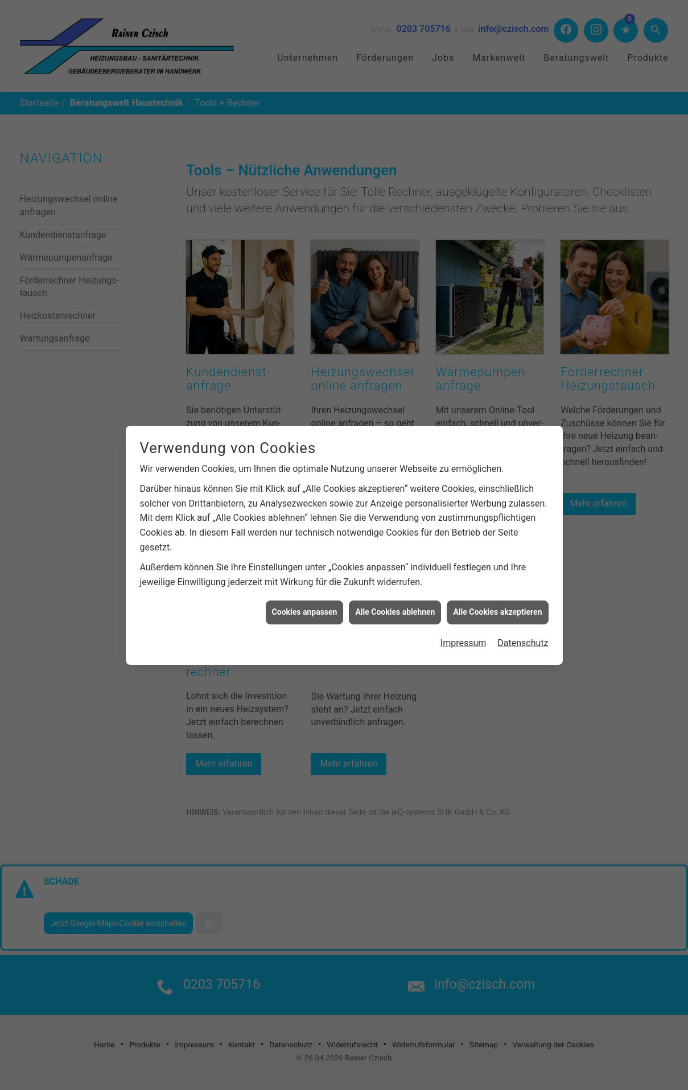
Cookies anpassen (304, 593)
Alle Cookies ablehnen (395, 593)
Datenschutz (522, 624)
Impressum (463, 624)
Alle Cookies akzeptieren (497, 593)
